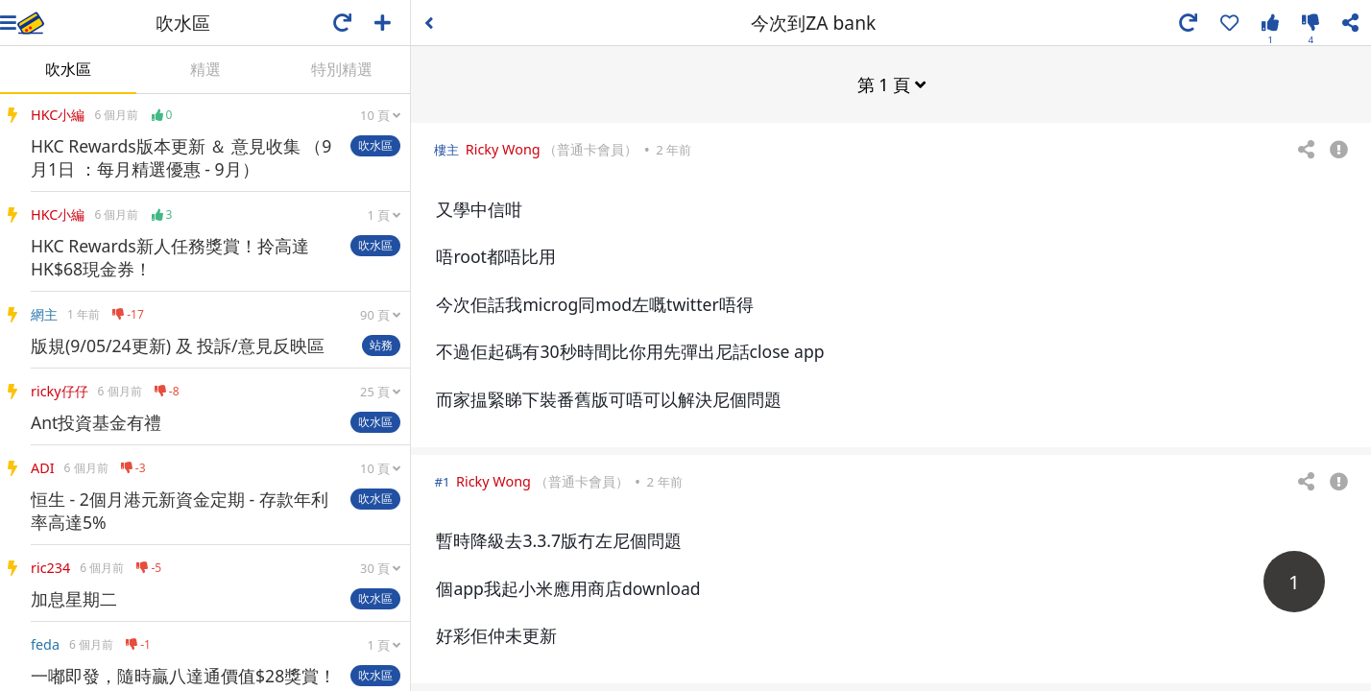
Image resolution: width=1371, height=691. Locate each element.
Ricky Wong (503, 148)
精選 (205, 69)
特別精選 (342, 69)
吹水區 (68, 69)
